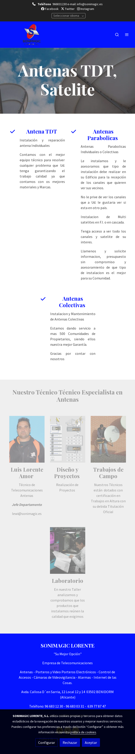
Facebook (50, 9)
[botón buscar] (116, 34)
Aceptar (91, 742)
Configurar (46, 742)
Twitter (68, 9)
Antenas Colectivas (73, 302)
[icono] (12, 131)
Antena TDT (42, 131)
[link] (32, 34)
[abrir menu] (126, 34)
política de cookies (83, 732)
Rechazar (70, 742)
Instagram (85, 9)
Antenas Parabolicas (103, 134)
